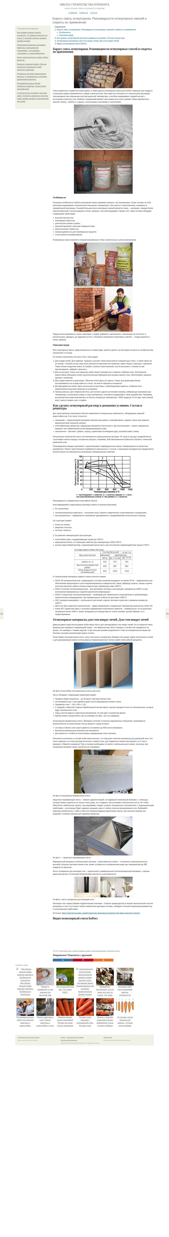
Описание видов (66, 35)
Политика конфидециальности (69, 1040)
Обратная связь (108, 1037)
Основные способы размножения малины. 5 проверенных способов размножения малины (32, 76)
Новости (83, 12)
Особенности (65, 32)
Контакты (63, 1037)
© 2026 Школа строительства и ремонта (28, 1037)
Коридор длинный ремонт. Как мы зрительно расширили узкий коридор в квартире (31, 67)
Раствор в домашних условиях (81, 951)
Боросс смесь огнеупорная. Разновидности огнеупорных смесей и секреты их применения (96, 30)
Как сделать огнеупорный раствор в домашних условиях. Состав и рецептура (91, 38)
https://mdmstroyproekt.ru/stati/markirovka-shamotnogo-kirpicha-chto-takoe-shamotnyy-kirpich (101, 913)
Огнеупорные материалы (99, 951)
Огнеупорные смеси (66, 951)
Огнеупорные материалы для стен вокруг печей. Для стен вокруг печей (88, 41)
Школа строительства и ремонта (84, 4)
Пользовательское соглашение (75, 1037)
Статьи (93, 12)
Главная (73, 12)
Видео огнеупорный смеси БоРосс (72, 44)
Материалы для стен (113, 951)
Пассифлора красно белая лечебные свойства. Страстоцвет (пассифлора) (31, 86)
